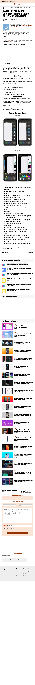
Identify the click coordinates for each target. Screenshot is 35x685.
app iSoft (24, 577)
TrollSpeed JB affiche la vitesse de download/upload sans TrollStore (22, 473)
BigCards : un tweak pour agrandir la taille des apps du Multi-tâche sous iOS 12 (20, 274)
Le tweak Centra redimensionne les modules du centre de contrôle (22, 351)
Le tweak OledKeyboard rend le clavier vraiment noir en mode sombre (23, 383)
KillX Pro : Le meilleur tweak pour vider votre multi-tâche (19, 279)
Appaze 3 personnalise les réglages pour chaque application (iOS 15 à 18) (23, 359)
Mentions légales (16, 575)
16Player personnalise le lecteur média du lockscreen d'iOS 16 (23, 481)
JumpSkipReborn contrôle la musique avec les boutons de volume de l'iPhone (23, 439)
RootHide (13, 1)
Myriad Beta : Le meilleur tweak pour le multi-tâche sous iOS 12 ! (19, 268)
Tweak (19, 4)
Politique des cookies (16, 573)
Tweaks (6, 7)
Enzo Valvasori (7, 19)
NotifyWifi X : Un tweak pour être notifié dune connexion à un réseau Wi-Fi (9, 254)
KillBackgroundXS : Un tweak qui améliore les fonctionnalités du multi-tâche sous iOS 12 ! (18, 263)
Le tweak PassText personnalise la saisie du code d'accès (22, 407)
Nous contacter (4, 573)
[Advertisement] (17, 53)
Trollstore (10, 1)
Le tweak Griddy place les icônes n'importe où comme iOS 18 (22, 375)
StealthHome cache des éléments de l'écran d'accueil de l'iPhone (23, 455)
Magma (27, 108)
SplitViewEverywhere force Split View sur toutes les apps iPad (23, 464)
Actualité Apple (25, 575)
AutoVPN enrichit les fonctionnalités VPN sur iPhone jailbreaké (23, 326)
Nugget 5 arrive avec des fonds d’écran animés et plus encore (23, 334)
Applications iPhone (26, 571)
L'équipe (3, 571)
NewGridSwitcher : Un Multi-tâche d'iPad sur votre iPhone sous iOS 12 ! (19, 284)
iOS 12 (4, 22)
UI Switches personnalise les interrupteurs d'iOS (21, 367)
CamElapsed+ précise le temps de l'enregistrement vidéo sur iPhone (22, 415)
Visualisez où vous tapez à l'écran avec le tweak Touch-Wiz (23, 391)
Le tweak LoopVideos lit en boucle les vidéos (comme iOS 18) (23, 399)
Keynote (6, 1)
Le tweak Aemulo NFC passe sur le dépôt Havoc (22, 423)
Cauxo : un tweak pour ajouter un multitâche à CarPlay (22, 343)
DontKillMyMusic (6, 40)
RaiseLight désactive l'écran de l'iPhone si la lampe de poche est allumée (22, 431)
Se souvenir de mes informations (9, 528)
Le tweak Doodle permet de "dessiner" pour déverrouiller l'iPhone (23, 447)
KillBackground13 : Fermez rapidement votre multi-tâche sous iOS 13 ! (19, 290)
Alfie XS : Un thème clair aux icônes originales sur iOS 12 (25, 254)
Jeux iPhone (25, 573)
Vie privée (14, 571)
